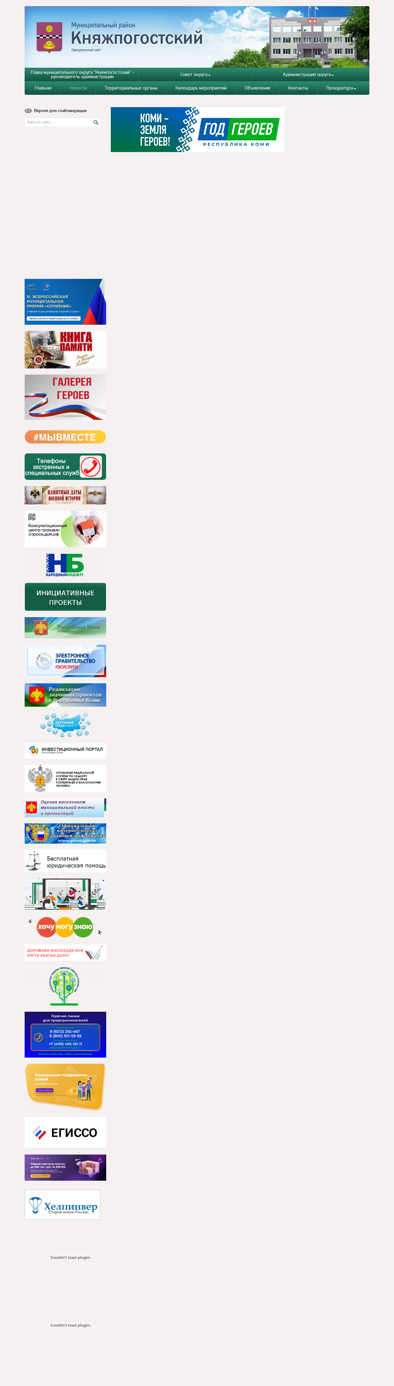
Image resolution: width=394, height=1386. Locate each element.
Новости (78, 88)
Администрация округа (308, 74)
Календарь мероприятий (201, 88)
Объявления (257, 88)
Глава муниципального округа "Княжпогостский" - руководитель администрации (82, 74)
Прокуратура (341, 88)
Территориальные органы (131, 88)
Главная (43, 88)
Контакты (298, 88)
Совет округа (195, 74)
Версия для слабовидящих (56, 110)
